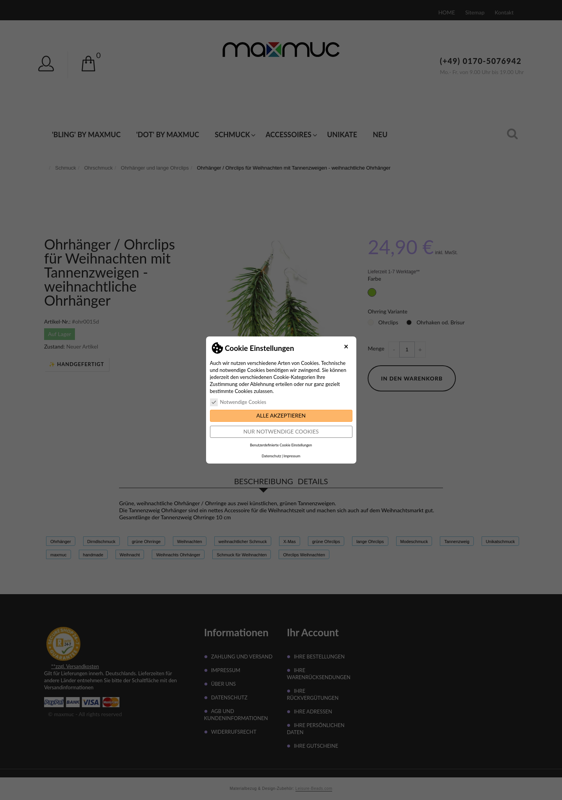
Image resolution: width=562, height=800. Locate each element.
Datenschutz (271, 456)
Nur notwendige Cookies (280, 431)
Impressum (291, 456)
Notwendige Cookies (238, 401)
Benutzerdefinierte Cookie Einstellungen (281, 445)
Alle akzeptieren (281, 415)
